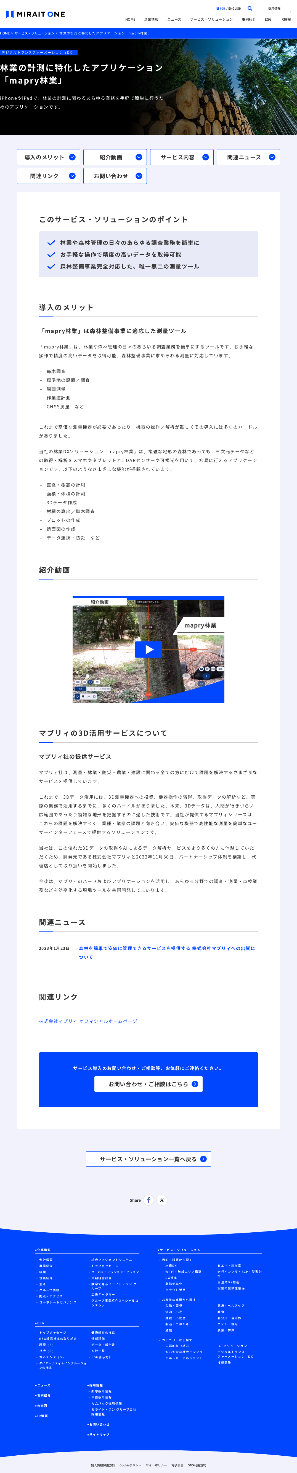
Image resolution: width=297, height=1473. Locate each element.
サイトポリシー (156, 1465)
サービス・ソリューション (211, 19)
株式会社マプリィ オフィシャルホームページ (88, 1021)
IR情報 (285, 19)
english (234, 8)
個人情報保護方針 (103, 1465)
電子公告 (177, 1465)
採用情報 (274, 8)
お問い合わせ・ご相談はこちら (153, 1084)
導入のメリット (50, 157)
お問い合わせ (118, 176)
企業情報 (151, 19)
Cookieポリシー (131, 1465)
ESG (268, 19)
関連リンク (53, 176)
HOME (130, 19)
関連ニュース (251, 157)
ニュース (174, 19)
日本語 (220, 8)
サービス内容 (185, 157)
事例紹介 (249, 19)
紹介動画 (121, 157)
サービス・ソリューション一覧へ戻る (153, 1159)
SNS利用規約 (197, 1465)
